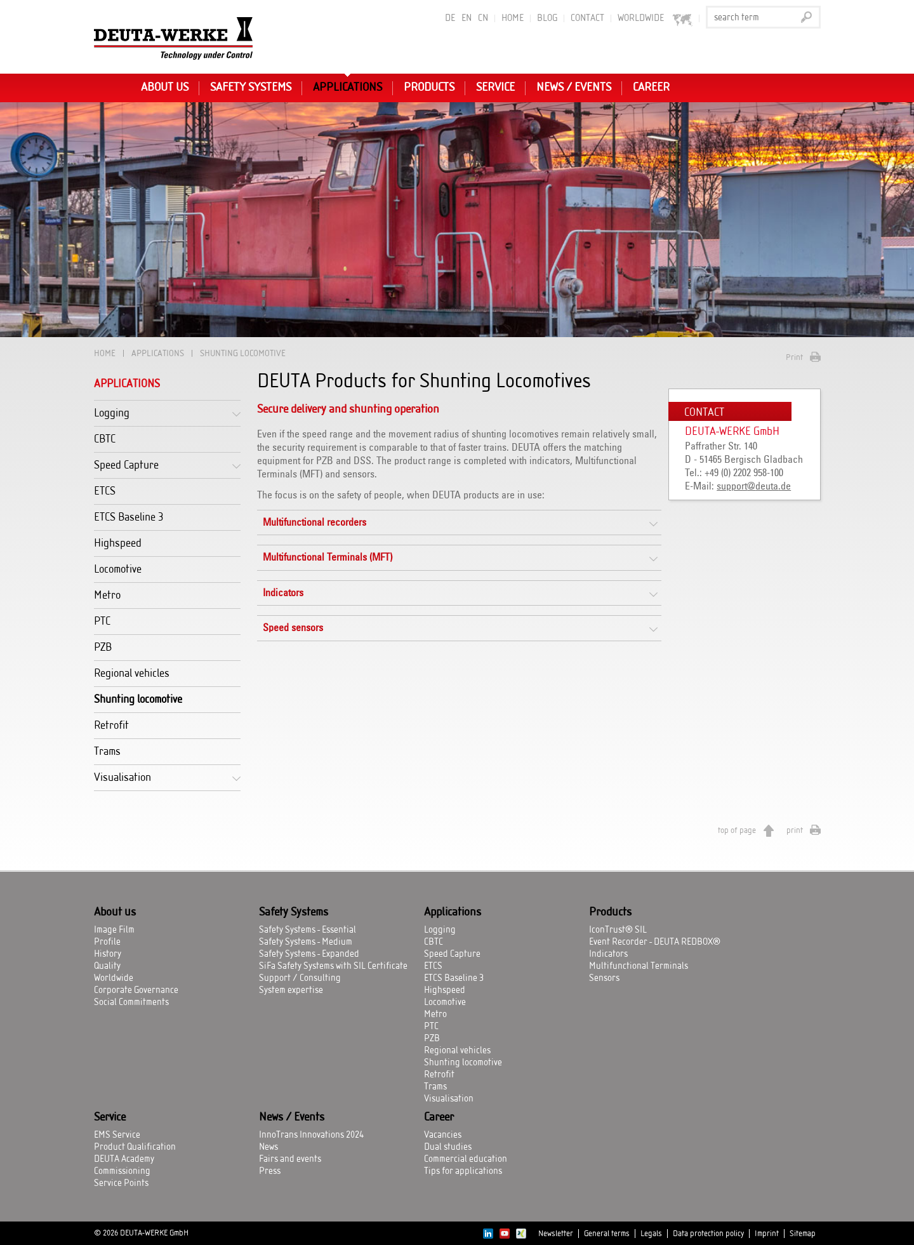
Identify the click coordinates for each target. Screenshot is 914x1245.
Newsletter (555, 1233)
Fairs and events (290, 1159)
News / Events (573, 87)
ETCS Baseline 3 (129, 517)
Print (794, 357)
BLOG (547, 18)
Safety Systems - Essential (307, 930)
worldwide (655, 18)
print (794, 830)
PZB (103, 647)
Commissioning (122, 1171)
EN (466, 18)
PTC (102, 621)
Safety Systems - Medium (305, 942)
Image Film (114, 930)
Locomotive (118, 569)
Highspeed (118, 543)
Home (512, 18)
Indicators (283, 593)
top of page (737, 830)
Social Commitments (131, 1002)
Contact (587, 18)
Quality (107, 966)
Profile (107, 942)
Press (270, 1171)
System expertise (291, 990)
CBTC (105, 439)
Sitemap (803, 1233)
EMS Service (117, 1135)
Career (651, 87)
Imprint (767, 1233)
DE (450, 18)
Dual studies (448, 1147)
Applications (347, 87)
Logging (111, 413)
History (107, 954)
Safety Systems (250, 87)
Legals (651, 1233)
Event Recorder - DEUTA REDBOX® (654, 942)
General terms (607, 1233)
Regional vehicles (131, 673)
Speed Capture (126, 465)
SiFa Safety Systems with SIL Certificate (333, 966)
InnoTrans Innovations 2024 (311, 1135)
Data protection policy (708, 1233)
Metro (107, 595)
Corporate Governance (136, 990)
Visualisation (122, 777)
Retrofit (111, 725)
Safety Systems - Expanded (309, 954)
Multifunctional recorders (314, 522)
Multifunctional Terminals (638, 966)
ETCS (105, 491)
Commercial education (465, 1159)
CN (483, 18)
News (268, 1147)
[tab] (459, 522)
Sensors (604, 978)
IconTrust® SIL (618, 930)
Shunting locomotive (138, 699)
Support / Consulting (300, 978)
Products (429, 87)
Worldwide (113, 978)
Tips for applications (463, 1171)
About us (165, 87)
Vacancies (442, 1135)
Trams (107, 751)
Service (495, 87)
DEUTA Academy (124, 1159)
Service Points (121, 1183)
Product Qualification (135, 1147)
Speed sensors (293, 628)
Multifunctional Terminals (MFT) (327, 557)
